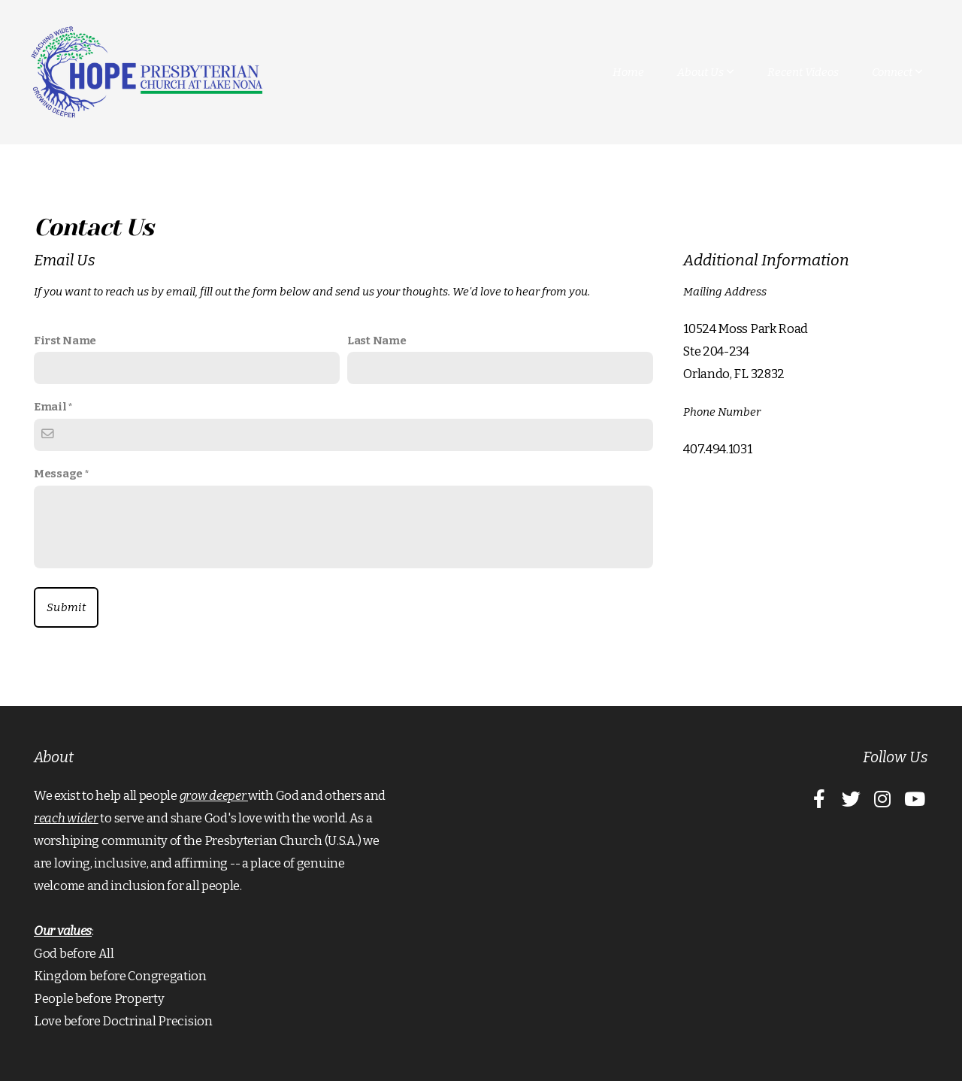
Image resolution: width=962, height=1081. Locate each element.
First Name (65, 340)
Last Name (376, 340)
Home (628, 72)
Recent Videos (803, 72)
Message (58, 473)
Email (50, 406)
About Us (705, 72)
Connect (897, 72)
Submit (66, 607)
